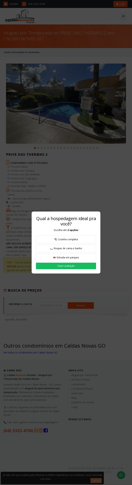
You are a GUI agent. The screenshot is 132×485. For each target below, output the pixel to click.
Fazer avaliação (66, 265)
